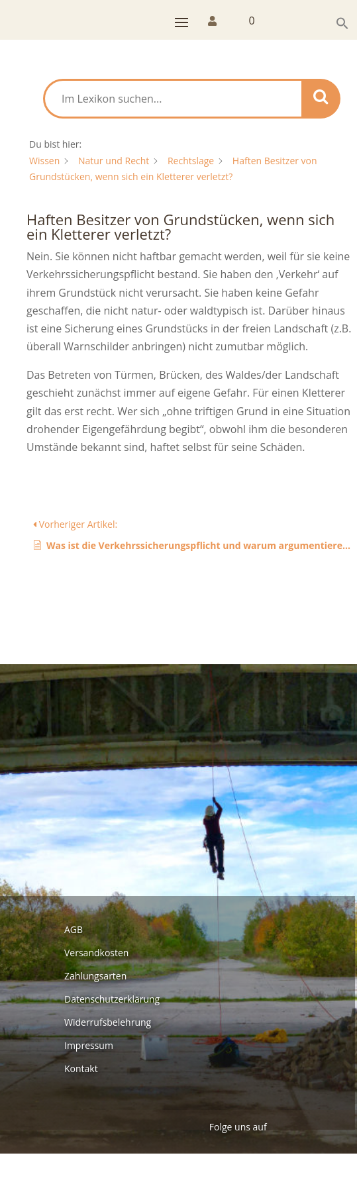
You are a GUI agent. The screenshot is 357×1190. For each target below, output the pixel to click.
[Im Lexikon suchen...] (173, 99)
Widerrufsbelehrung (107, 1022)
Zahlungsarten (95, 975)
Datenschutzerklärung (112, 999)
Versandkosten (96, 952)
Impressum (88, 1045)
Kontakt (81, 1068)
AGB (73, 929)
